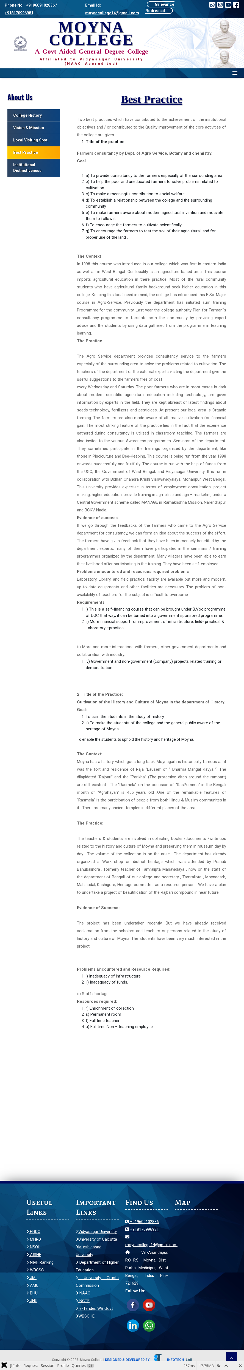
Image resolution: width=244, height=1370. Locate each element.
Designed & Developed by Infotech (148, 1360)
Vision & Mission (28, 128)
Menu (235, 73)
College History (27, 115)
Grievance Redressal (159, 7)
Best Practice (25, 152)
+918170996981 (19, 13)
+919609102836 (40, 5)
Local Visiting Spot (30, 140)
